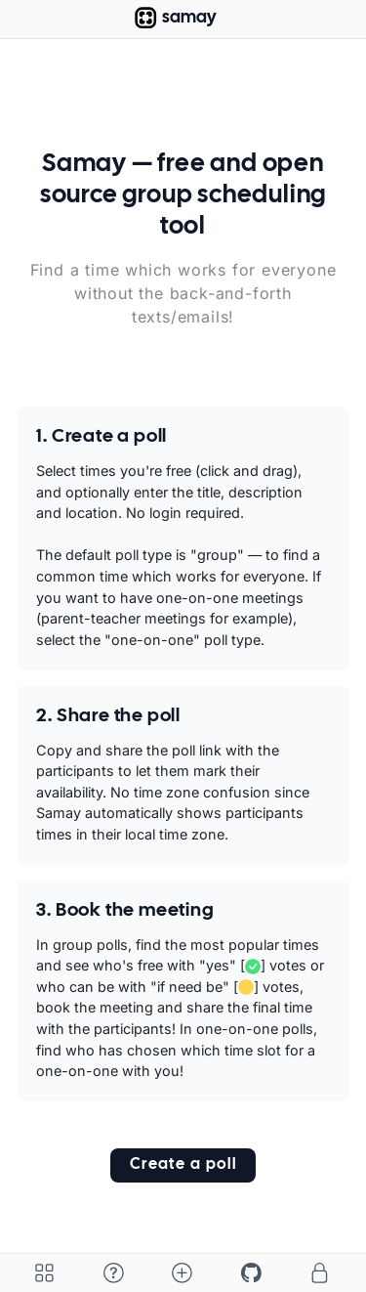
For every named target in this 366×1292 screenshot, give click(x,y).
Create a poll (183, 1164)
